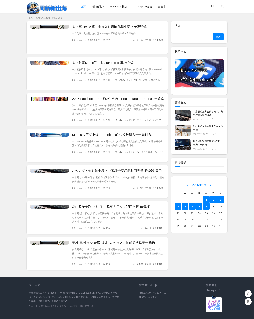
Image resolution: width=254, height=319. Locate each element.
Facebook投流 (118, 6)
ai (139, 152)
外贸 (148, 120)
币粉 (140, 120)
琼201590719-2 (86, 306)
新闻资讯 (97, 6)
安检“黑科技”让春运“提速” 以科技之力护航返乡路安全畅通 (113, 243)
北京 (141, 188)
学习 (141, 264)
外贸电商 (147, 152)
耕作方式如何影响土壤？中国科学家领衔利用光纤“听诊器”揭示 (117, 171)
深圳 (148, 264)
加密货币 (155, 80)
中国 (148, 40)
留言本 (162, 6)
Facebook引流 (127, 120)
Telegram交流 (144, 6)
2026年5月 (199, 185)
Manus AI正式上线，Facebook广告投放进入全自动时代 (112, 135)
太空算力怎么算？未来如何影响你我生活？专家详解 (109, 27)
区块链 (143, 80)
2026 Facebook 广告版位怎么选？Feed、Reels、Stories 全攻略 (118, 99)
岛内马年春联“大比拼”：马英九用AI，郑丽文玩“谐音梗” (111, 207)
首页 (83, 6)
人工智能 (158, 40)
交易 (122, 80)
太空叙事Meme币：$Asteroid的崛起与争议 (103, 63)
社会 (141, 40)
